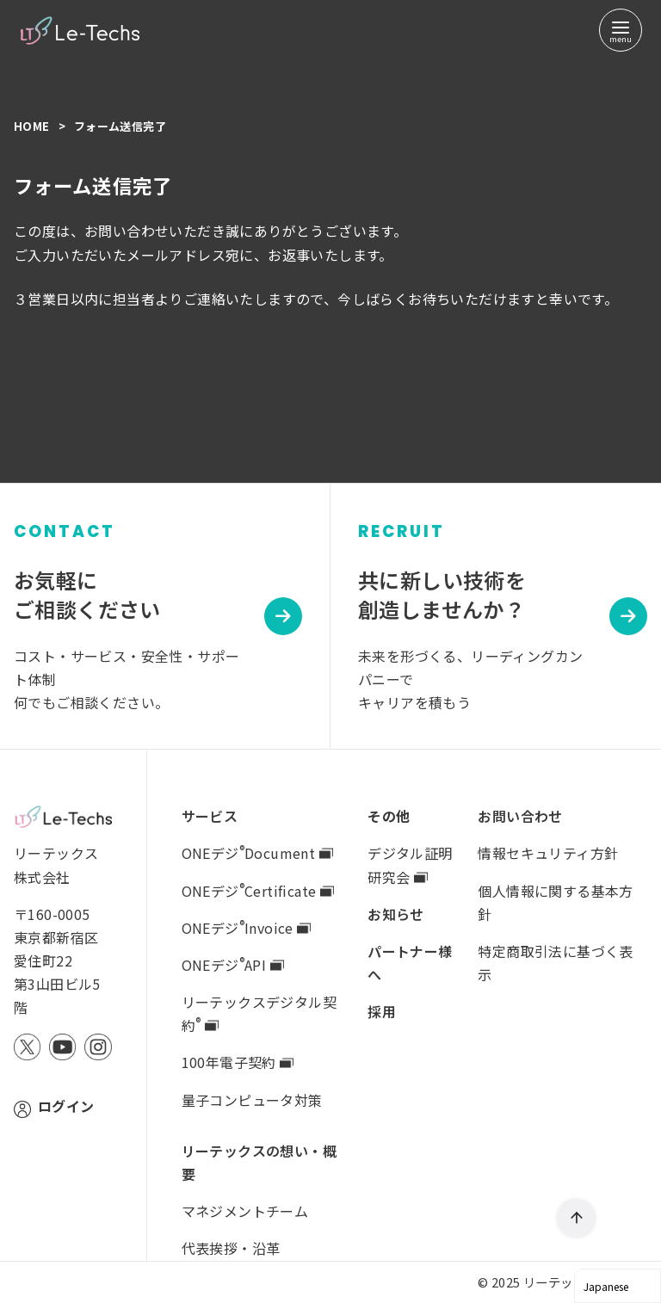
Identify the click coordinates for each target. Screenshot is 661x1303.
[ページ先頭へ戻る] (576, 1218)
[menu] (620, 30)
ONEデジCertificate (258, 890)
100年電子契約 (238, 1062)
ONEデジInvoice (247, 927)
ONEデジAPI (233, 964)
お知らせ (396, 914)
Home (33, 126)
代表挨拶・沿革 (231, 1248)
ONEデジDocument (257, 853)
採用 (382, 1011)
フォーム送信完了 (120, 126)
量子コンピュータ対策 (252, 1100)
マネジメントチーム (245, 1211)
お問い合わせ (520, 816)
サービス (210, 816)
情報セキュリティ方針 (548, 853)
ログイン (66, 1106)
